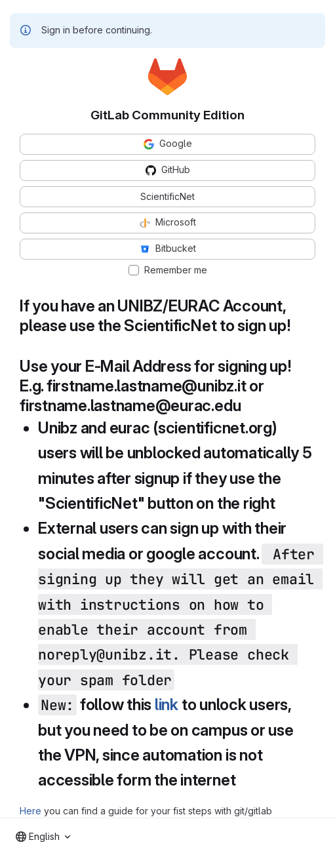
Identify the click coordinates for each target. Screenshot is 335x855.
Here (30, 810)
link (166, 704)
